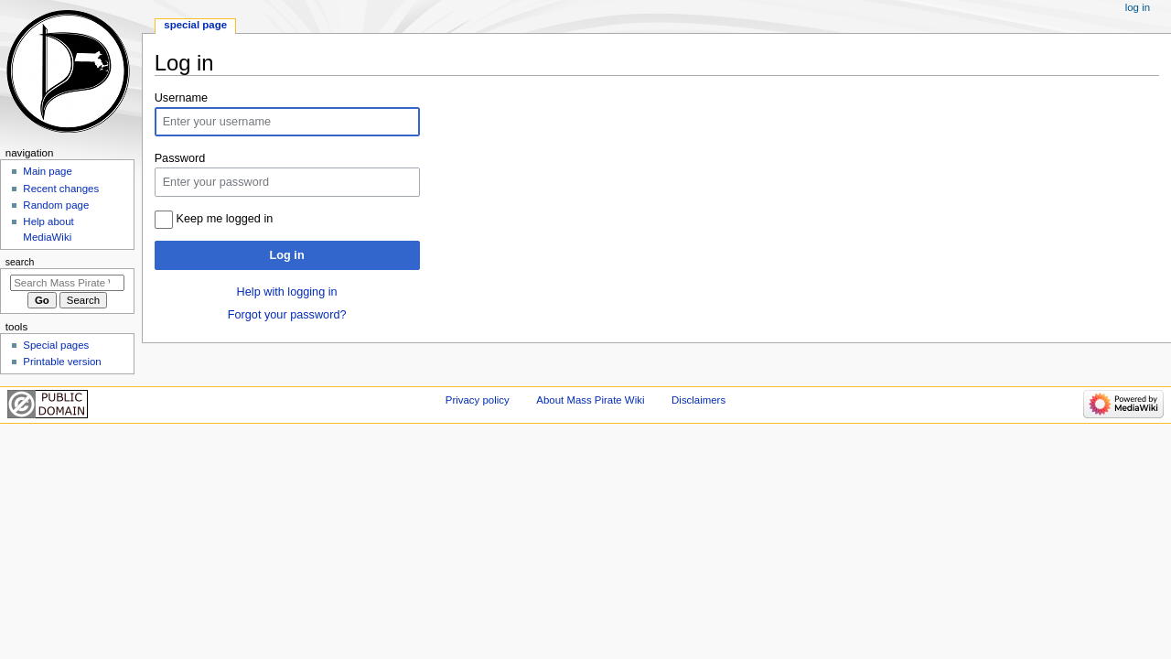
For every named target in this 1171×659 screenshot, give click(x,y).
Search (20, 261)
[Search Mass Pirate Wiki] (67, 283)
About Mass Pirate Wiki (590, 399)
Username (182, 98)
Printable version (62, 361)
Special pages (56, 345)
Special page (195, 24)
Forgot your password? (287, 314)
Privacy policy (478, 399)
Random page (56, 205)
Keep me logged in (225, 218)
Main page (47, 171)
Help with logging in (287, 292)
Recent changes (61, 188)
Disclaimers (698, 399)
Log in (287, 255)
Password (180, 158)
